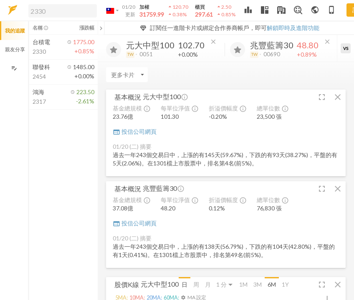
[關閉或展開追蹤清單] (101, 28)
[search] (62, 11)
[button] (61, 10)
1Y (285, 284)
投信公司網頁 (135, 131)
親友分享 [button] (15, 49)
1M (243, 284)
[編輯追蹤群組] (14, 68)
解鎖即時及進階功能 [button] (293, 27)
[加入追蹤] (113, 49)
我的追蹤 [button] (15, 31)
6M (272, 284)
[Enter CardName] (127, 74)
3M (257, 284)
